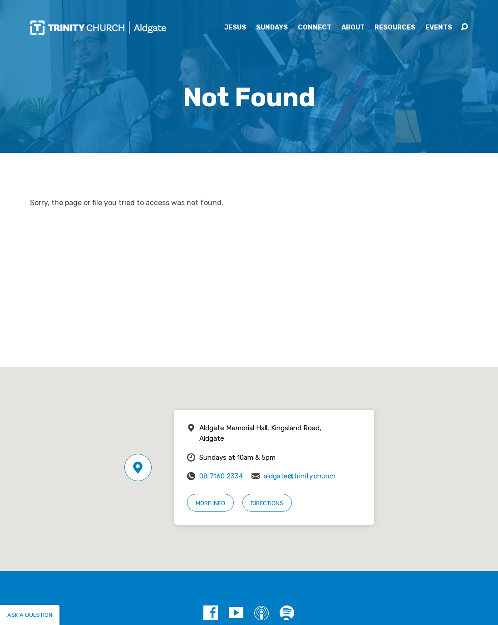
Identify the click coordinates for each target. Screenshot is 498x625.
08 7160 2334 (221, 476)
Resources (395, 28)
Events (438, 28)
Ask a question (29, 614)
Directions (267, 503)
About (353, 28)
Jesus (235, 28)
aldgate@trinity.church (299, 476)
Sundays (272, 28)
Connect (314, 28)
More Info (210, 503)
